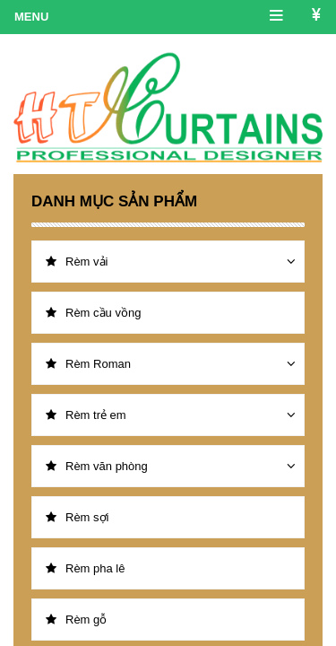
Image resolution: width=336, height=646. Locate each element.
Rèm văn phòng (97, 466)
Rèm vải (77, 261)
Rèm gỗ (76, 619)
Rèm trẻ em (86, 415)
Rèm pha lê (85, 568)
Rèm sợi (77, 517)
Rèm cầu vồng (93, 312)
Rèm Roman (88, 364)
